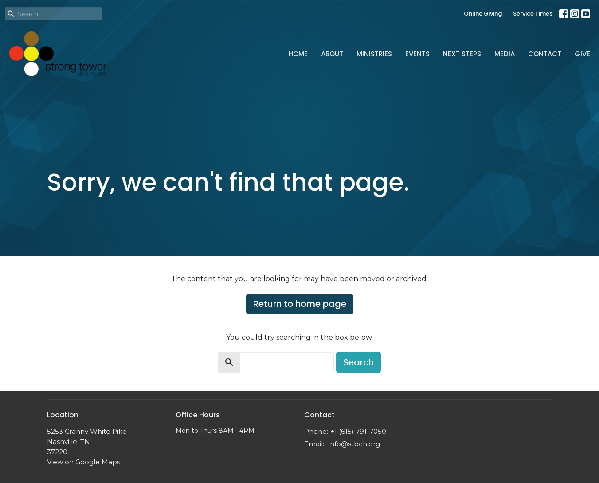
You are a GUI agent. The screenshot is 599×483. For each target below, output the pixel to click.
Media (504, 54)
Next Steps (462, 54)
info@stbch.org (354, 444)
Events (417, 54)
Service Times (532, 13)
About (332, 54)
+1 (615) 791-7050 (358, 431)
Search (358, 362)
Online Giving (483, 13)
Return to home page (299, 304)
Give (582, 54)
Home (298, 54)
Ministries (374, 54)
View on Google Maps (83, 462)
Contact (544, 54)
